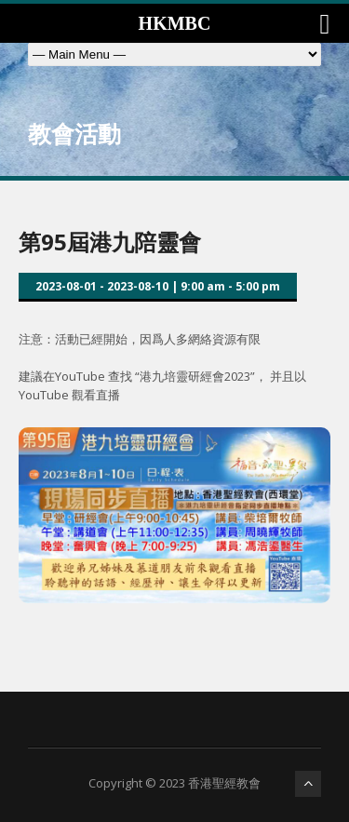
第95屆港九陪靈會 (110, 241)
